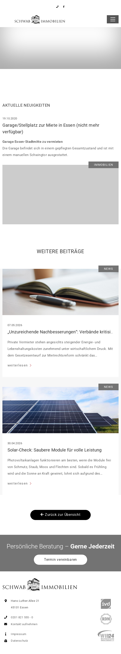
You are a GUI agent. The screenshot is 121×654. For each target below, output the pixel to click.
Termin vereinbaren (60, 559)
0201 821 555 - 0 (17, 617)
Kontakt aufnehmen (19, 624)
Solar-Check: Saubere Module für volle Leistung (55, 450)
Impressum (14, 634)
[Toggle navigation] (113, 19)
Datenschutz (15, 640)
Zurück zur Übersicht (60, 515)
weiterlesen (18, 365)
